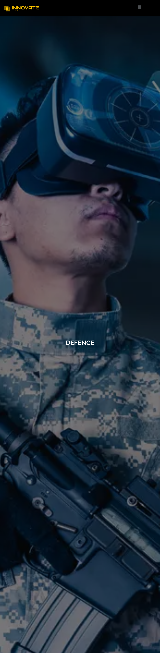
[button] (140, 7)
